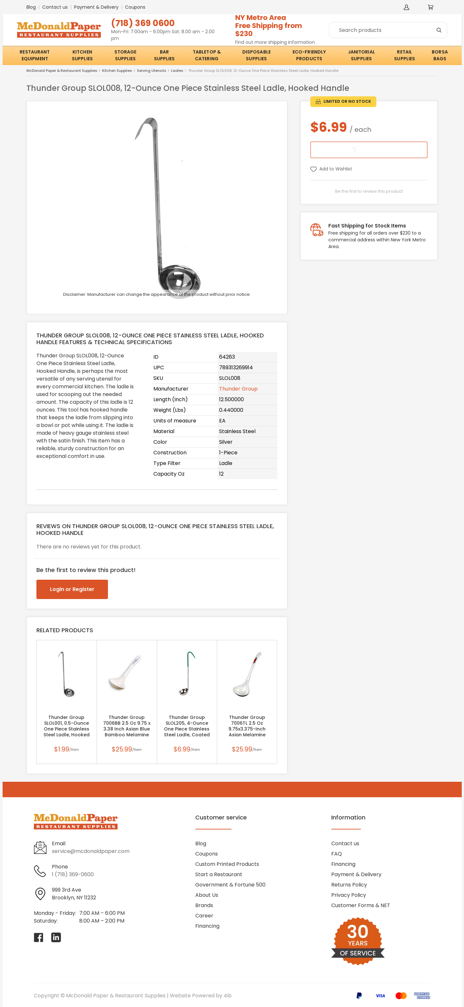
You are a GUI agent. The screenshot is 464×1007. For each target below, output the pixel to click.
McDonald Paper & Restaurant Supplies (61, 70)
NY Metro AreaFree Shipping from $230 (268, 26)
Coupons (135, 7)
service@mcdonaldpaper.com (91, 851)
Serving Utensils (151, 70)
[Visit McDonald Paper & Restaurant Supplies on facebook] (39, 937)
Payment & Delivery (96, 7)
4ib (228, 995)
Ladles (177, 70)
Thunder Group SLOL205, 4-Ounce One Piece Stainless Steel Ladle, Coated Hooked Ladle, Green (186, 728)
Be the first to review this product (369, 191)
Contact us (55, 7)
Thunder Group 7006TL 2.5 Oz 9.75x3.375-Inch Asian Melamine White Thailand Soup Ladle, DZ (247, 728)
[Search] (388, 30)
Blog (31, 7)
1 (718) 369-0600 (73, 874)
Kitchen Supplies (117, 70)
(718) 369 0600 (143, 23)
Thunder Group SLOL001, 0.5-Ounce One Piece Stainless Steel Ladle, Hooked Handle (67, 728)
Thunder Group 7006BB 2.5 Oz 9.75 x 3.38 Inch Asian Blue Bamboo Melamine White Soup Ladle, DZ (126, 728)
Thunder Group (238, 388)
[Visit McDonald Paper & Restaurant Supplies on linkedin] (56, 937)
